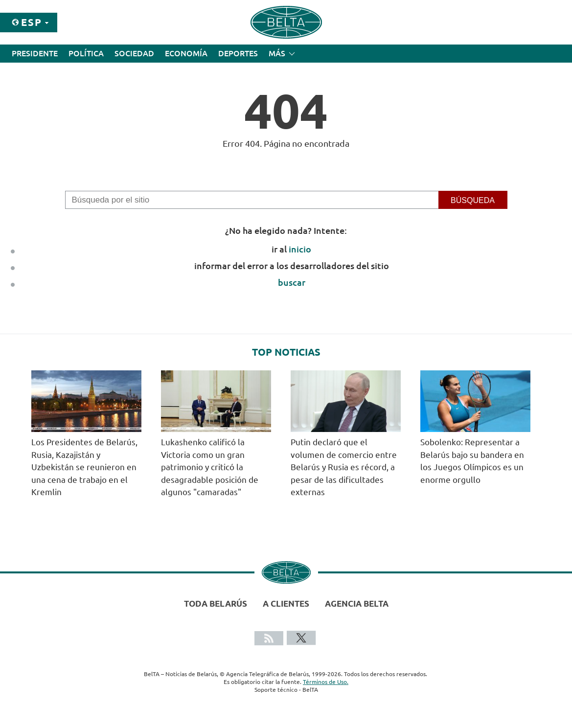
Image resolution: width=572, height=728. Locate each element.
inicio (300, 249)
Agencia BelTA (357, 603)
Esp (31, 22)
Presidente (35, 53)
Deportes (238, 53)
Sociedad (134, 53)
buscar (291, 282)
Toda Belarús (215, 603)
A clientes (286, 603)
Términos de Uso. (325, 682)
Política (86, 53)
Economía (186, 53)
